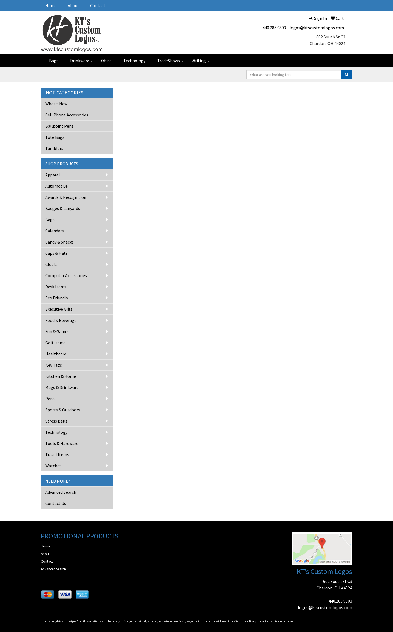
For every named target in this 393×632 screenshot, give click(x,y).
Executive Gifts (58, 309)
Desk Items (55, 286)
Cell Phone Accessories (66, 115)
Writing (200, 60)
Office (108, 60)
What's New (56, 103)
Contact (97, 5)
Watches (53, 465)
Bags (55, 60)
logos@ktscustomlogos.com (317, 27)
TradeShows (170, 60)
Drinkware (81, 60)
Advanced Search (60, 492)
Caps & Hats (56, 253)
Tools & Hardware (61, 443)
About (73, 5)
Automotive (56, 186)
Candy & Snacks (59, 242)
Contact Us (55, 503)
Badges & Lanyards (62, 208)
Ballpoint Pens (59, 126)
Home (51, 5)
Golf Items (55, 342)
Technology (136, 60)
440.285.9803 (274, 27)
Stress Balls (56, 421)
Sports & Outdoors (62, 409)
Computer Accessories (66, 275)
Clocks (51, 264)
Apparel (52, 175)
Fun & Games (57, 331)
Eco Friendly (56, 298)
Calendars (54, 230)
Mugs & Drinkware (62, 387)
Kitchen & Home (60, 376)
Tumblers (54, 148)
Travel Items (57, 454)
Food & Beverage (60, 320)
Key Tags (53, 365)
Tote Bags (54, 137)
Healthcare (55, 354)
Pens (50, 398)
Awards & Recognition (65, 197)
